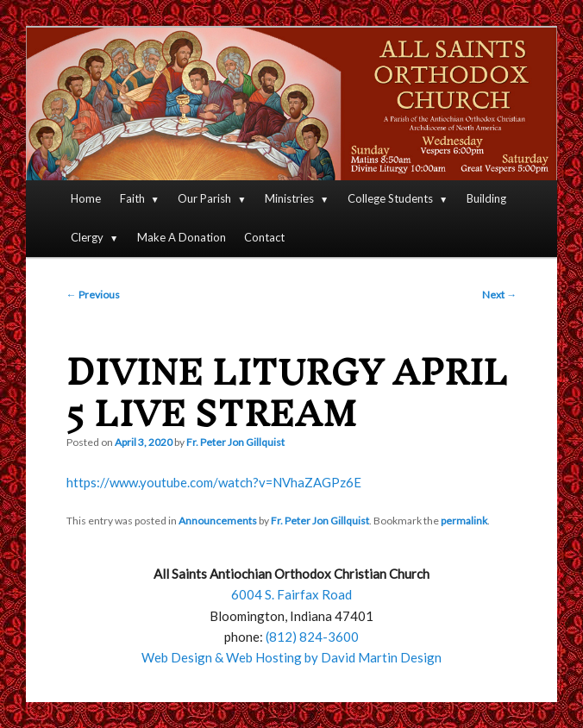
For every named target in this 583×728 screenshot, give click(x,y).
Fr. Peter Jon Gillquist (235, 442)
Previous (93, 294)
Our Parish (204, 198)
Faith (132, 198)
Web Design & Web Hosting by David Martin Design (291, 657)
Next (499, 294)
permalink (464, 520)
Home (86, 198)
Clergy (87, 237)
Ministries (289, 198)
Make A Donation (181, 237)
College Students (390, 198)
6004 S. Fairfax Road (291, 594)
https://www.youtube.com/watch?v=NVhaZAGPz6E (213, 482)
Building (486, 198)
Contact (264, 237)
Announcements (218, 520)
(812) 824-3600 (312, 636)
